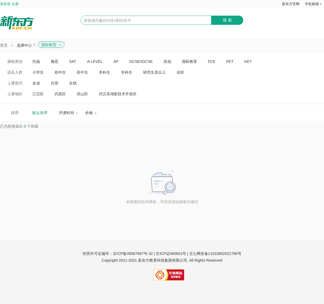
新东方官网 (290, 4)
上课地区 (14, 94)
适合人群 (14, 72)
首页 (4, 45)
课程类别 (14, 61)
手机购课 (312, 4)
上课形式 (14, 83)
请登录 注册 (9, 4)
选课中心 (24, 45)
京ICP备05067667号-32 (133, 253)
